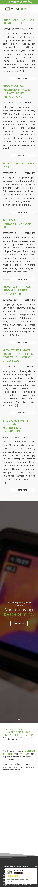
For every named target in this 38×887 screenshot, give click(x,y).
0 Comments (27, 29)
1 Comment (27, 103)
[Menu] (32, 9)
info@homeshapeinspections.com (19, 3)
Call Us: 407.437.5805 (19, 1)
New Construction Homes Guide (18, 21)
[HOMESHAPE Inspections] (16, 9)
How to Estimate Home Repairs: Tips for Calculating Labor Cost (18, 355)
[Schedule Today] (19, 623)
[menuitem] (32, 9)
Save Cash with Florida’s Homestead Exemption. (15, 426)
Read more (22, 78)
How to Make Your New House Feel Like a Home (18, 290)
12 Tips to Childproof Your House (17, 223)
